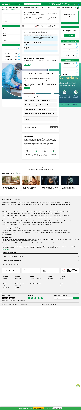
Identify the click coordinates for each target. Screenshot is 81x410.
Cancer (4, 38)
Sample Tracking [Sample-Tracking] (60, 7)
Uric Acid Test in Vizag (26, 230)
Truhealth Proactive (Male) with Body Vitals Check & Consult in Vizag (16, 213)
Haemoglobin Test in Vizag (7, 232)
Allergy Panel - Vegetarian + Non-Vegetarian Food (67, 53)
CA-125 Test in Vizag (11, 9)
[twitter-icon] (32, 298)
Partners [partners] (5, 282)
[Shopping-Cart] (78, 8)
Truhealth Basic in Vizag (64, 215)
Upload (48, 7)
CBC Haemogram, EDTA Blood (67, 50)
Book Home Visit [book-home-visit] (18, 282)
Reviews (5, 21)
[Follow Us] (29, 298)
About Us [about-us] (5, 278)
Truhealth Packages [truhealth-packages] (19, 283)
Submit (75, 298)
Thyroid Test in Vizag (53, 204)
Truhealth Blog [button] (66, 1)
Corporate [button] (17, 1)
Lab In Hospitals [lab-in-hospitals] (33, 282)
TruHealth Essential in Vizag (8, 217)
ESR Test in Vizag (14, 202)
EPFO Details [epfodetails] (5, 291)
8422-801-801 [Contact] (54, 4)
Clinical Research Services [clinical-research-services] (35, 283)
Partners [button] (12, 1)
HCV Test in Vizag (26, 232)
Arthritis (4, 35)
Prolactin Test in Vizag (6, 230)
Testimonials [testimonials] (18, 291)
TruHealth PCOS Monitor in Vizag (23, 222)
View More (19, 173)
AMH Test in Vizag (35, 204)
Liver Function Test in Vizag (44, 202)
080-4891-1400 (57, 408)
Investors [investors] (5, 280)
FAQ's (5, 18)
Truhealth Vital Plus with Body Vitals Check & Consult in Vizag (14, 219)
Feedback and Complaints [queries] (65, 280)
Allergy (4, 31)
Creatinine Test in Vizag (7, 206)
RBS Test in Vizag (17, 232)
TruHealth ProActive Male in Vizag (9, 220)
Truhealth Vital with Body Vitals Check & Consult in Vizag (36, 217)
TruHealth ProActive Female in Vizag (63, 219)
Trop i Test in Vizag (22, 202)
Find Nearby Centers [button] (74, 1)
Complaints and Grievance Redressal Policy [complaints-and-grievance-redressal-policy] (69, 282)
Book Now (27, 88)
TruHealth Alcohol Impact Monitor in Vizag (40, 222)
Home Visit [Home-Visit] (43, 7)
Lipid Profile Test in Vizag (56, 202)
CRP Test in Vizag (16, 204)
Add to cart (69, 21)
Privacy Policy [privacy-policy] (53, 304)
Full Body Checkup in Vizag (7, 211)
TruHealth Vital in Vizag (19, 217)
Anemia (4, 33)
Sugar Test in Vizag (63, 230)
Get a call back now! (38, 408)
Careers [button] (22, 1)
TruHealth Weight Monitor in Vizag (9, 222)
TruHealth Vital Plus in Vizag (55, 217)
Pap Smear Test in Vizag (26, 204)
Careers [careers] (5, 289)
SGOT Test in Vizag (36, 230)
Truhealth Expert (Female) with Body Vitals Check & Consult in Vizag (44, 215)
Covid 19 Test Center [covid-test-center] (19, 280)
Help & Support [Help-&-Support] (72, 4)
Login (75, 7)
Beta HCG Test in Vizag (7, 204)
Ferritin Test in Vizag (65, 232)
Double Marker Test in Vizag (64, 204)
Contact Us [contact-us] (62, 278)
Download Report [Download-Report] (68, 7)
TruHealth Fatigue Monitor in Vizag (29, 224)
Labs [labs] (16, 289)
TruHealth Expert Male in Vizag (38, 220)
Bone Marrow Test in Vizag (7, 234)
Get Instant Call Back (69, 33)
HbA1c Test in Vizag (44, 204)
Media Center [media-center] (6, 287)
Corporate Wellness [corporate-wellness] (34, 280)
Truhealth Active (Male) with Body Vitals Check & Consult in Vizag (27, 211)
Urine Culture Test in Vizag (32, 202)
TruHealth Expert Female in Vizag (24, 220)
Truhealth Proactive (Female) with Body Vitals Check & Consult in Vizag (45, 213)
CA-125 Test (5, 9)
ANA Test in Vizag (44, 230)
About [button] (3, 1)
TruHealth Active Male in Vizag (34, 219)
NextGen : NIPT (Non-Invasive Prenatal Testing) (67, 48)
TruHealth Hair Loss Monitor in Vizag (44, 224)
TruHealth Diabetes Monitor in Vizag (52, 220)
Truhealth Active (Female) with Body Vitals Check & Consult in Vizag (56, 211)
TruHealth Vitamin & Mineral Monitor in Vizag (11, 224)
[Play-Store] (76, 4)
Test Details (6, 11)
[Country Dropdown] (71, 4)
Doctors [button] (7, 1)
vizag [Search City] (19, 4)
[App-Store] (78, 4)
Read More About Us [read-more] (6, 249)
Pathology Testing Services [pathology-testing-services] (35, 278)
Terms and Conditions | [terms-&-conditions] (45, 304)
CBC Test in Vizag (6, 202)
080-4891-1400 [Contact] (62, 4)
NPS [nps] (60, 285)
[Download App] (5, 298)
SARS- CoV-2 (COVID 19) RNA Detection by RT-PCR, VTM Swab (67, 42)
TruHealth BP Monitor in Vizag (67, 220)
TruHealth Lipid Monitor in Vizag (56, 222)
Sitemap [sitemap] (61, 283)
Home (1, 9)
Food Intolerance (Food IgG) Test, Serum (66, 45)
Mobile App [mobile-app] (17, 287)
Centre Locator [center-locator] (18, 278)
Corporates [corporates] (5, 283)
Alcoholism (5, 28)
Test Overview (6, 15)
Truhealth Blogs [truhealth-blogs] (18, 285)
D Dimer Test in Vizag (54, 230)
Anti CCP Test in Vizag (35, 232)
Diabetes (5, 40)
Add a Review (54, 127)
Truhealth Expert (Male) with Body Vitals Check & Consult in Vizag (15, 215)
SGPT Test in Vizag (66, 202)
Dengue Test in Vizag (17, 230)
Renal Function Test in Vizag (54, 232)
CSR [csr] (4, 285)
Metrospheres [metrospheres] (50, 278)
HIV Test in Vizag (44, 232)
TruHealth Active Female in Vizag (48, 219)
